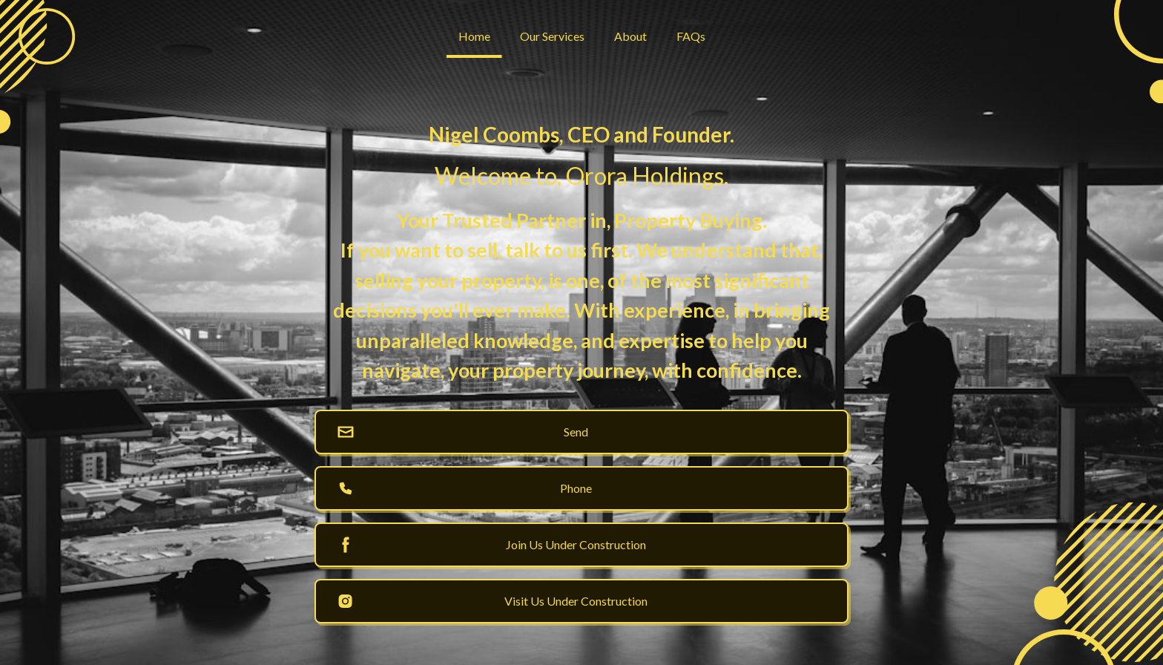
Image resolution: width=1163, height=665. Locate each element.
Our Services (552, 36)
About (630, 36)
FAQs (690, 36)
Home (474, 36)
